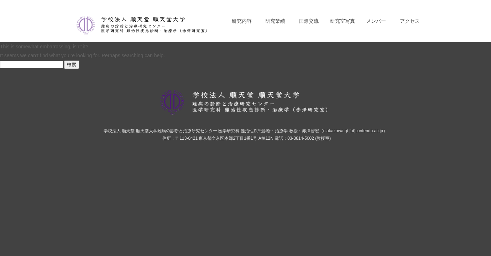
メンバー (376, 21)
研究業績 (275, 21)
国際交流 (309, 21)
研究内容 (242, 21)
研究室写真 (342, 21)
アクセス (410, 21)
